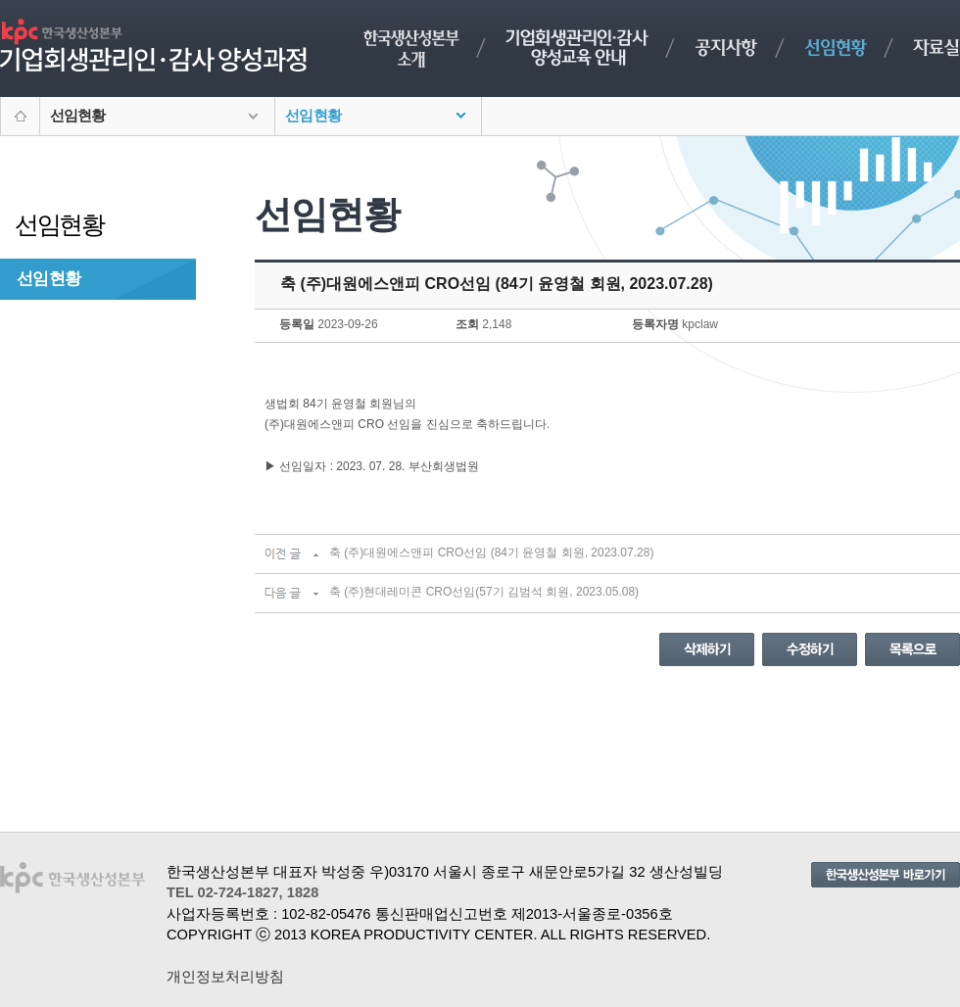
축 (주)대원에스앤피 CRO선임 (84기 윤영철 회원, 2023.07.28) (491, 552)
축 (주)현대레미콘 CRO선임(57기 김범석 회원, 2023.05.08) (484, 592)
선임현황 (48, 278)
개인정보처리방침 (225, 976)
